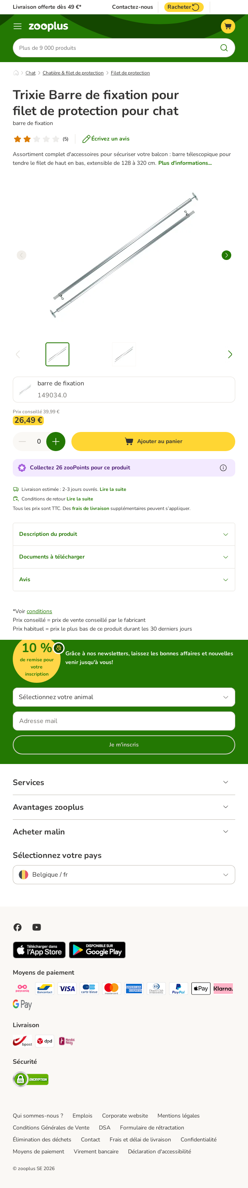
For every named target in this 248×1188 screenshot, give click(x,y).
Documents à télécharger (124, 557)
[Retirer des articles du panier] (22, 441)
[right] (226, 255)
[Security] (31, 1080)
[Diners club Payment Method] (156, 990)
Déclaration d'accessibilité (159, 1151)
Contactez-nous (132, 7)
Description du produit (124, 534)
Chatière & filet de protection (73, 73)
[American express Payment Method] (134, 990)
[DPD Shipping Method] (44, 1042)
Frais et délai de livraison (140, 1139)
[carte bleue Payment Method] (89, 990)
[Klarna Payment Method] (223, 990)
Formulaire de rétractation (152, 1127)
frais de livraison (90, 508)
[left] (21, 255)
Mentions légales (178, 1116)
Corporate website (125, 1116)
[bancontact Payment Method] (44, 990)
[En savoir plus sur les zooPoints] (223, 468)
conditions (39, 611)
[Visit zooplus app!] (39, 956)
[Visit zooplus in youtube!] (36, 927)
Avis (124, 579)
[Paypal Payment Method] (178, 990)
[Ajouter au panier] (153, 441)
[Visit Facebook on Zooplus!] (17, 927)
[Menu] (18, 26)
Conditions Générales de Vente (51, 1127)
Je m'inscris (124, 744)
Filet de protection (130, 73)
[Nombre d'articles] (39, 441)
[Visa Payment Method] (67, 990)
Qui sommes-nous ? (38, 1116)
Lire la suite (113, 489)
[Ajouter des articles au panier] (55, 441)
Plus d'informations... (185, 163)
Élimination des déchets (42, 1139)
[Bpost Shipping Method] (22, 1042)
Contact (90, 1139)
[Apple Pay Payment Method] (201, 990)
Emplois (83, 1116)
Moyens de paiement (38, 1151)
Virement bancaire (96, 1151)
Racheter (184, 7)
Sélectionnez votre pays (57, 855)
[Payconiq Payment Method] (22, 990)
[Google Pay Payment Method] (22, 1006)
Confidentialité (199, 1139)
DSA (104, 1127)
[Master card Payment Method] (111, 990)
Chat (30, 73)
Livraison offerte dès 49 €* (47, 7)
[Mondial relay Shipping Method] (67, 1042)
